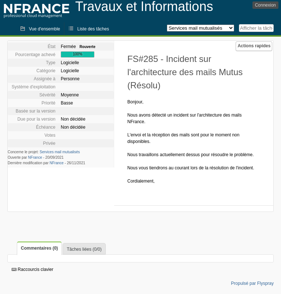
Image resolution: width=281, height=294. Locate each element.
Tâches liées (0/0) (84, 249)
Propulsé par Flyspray (252, 283)
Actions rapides (253, 45)
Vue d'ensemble (44, 29)
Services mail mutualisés (60, 152)
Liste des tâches (93, 29)
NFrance (35, 157)
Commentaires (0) (39, 248)
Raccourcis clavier (32, 269)
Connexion (265, 5)
